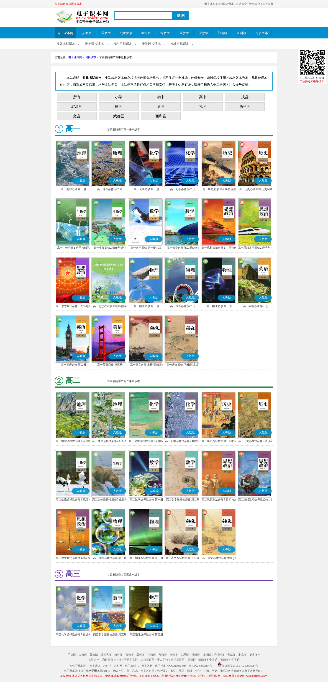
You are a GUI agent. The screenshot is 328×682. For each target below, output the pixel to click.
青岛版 (231, 654)
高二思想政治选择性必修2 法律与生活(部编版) (73, 558)
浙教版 (203, 33)
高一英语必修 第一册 (255, 306)
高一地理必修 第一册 (73, 189)
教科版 (146, 33)
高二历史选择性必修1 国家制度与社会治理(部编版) (219, 442)
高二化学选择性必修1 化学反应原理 (146, 442)
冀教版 (184, 33)
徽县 (118, 107)
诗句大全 (254, 3)
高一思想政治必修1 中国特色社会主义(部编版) (219, 248)
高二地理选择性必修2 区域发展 (109, 442)
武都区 (118, 116)
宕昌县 (76, 107)
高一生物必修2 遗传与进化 (110, 247)
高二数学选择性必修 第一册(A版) (146, 500)
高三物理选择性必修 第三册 (146, 634)
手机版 (72, 654)
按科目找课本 (122, 43)
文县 (76, 116)
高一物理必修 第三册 (219, 306)
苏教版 (106, 33)
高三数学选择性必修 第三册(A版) (110, 635)
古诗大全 (241, 3)
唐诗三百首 (109, 659)
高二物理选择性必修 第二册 (146, 558)
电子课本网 (65, 33)
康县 (160, 107)
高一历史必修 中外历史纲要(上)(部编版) (219, 190)
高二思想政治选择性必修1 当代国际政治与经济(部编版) (255, 500)
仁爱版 (185, 654)
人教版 (87, 33)
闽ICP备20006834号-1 (202, 665)
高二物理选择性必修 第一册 (110, 558)
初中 (160, 97)
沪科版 (241, 33)
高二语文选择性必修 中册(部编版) (219, 558)
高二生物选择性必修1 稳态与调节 (73, 500)
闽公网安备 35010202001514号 (237, 665)
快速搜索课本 (226, 3)
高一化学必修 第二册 (182, 189)
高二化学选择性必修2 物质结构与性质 (182, 442)
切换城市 (90, 57)
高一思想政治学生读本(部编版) (110, 307)
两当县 (244, 107)
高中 (202, 97)
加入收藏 (267, 3)
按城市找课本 (179, 43)
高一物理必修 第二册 (182, 306)
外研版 (196, 654)
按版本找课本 (65, 43)
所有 (76, 97)
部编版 (222, 33)
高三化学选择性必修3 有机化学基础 (73, 635)
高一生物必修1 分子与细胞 (73, 247)
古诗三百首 (147, 659)
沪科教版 (219, 654)
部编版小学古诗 (230, 659)
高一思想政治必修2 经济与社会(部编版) (255, 248)
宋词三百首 (177, 659)
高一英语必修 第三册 (110, 364)
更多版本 (261, 33)
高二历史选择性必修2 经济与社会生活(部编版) (255, 442)
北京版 (242, 654)
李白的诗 (162, 659)
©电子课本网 (78, 665)
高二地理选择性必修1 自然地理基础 (73, 442)
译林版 (207, 654)
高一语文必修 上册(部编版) (146, 364)
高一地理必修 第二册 (110, 189)
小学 (118, 97)
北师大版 (126, 33)
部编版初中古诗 (208, 659)
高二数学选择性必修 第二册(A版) (183, 500)
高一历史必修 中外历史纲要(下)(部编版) (255, 190)
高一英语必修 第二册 (73, 364)
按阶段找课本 (151, 43)
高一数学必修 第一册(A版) (146, 247)
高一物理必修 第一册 (146, 306)
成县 (245, 97)
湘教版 (173, 654)
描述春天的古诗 (128, 659)
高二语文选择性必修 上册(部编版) (183, 558)
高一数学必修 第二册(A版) (183, 247)
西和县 (160, 116)
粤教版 (163, 654)
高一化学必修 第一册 (146, 189)
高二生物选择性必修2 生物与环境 (109, 500)
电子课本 (209, 3)
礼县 (202, 107)
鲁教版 (165, 33)
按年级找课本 (94, 43)
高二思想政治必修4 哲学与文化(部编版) (219, 500)
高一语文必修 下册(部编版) (183, 364)
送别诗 (191, 659)
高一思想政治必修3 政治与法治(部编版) (73, 307)
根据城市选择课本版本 (68, 3)
